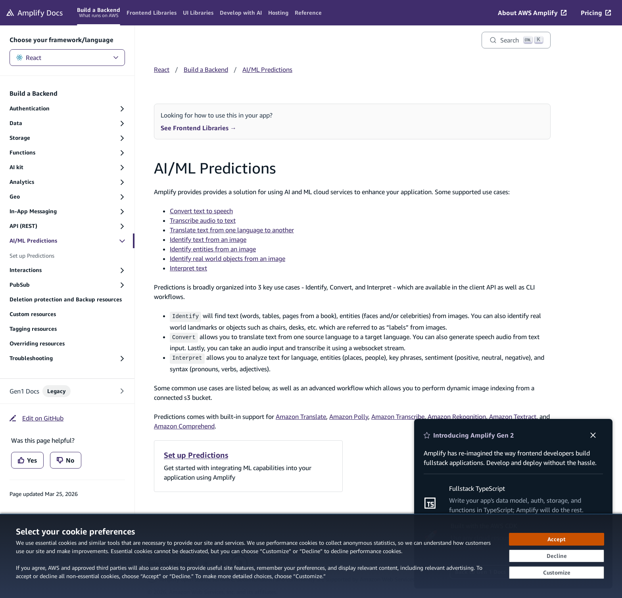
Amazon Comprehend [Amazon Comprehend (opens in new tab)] (184, 423)
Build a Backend (206, 69)
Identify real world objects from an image (227, 258)
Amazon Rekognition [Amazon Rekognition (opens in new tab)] (457, 414)
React (67, 58)
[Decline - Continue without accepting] (556, 556)
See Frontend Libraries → (198, 128)
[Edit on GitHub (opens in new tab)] (36, 418)
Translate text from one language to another (232, 230)
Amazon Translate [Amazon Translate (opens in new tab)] (301, 414)
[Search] (516, 40)
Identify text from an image (208, 239)
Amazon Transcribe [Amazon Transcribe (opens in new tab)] (397, 414)
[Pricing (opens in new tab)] (596, 12)
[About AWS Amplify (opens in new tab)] (532, 12)
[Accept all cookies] (556, 539)
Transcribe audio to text (203, 220)
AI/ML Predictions (267, 69)
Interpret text (188, 268)
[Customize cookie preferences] (556, 572)
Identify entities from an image (213, 249)
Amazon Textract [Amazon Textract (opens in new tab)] (512, 414)
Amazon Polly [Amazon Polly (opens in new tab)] (348, 414)
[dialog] (311, 556)
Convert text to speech (201, 211)
